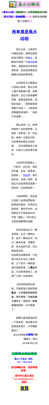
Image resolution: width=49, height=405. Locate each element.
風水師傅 (32, 62)
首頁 (24, 388)
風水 (30, 57)
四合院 (26, 175)
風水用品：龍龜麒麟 (15, 16)
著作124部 (25, 12)
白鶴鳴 (29, 334)
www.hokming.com (23, 379)
